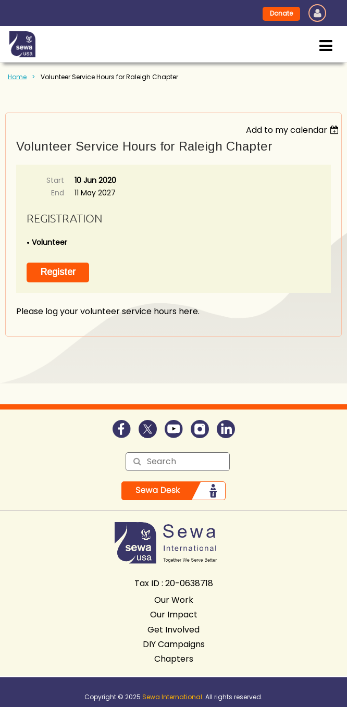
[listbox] (293, 130)
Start (55, 180)
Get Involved (173, 630)
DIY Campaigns (174, 644)
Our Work (173, 600)
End (57, 193)
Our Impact (173, 615)
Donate (281, 13)
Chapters (173, 659)
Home (17, 76)
